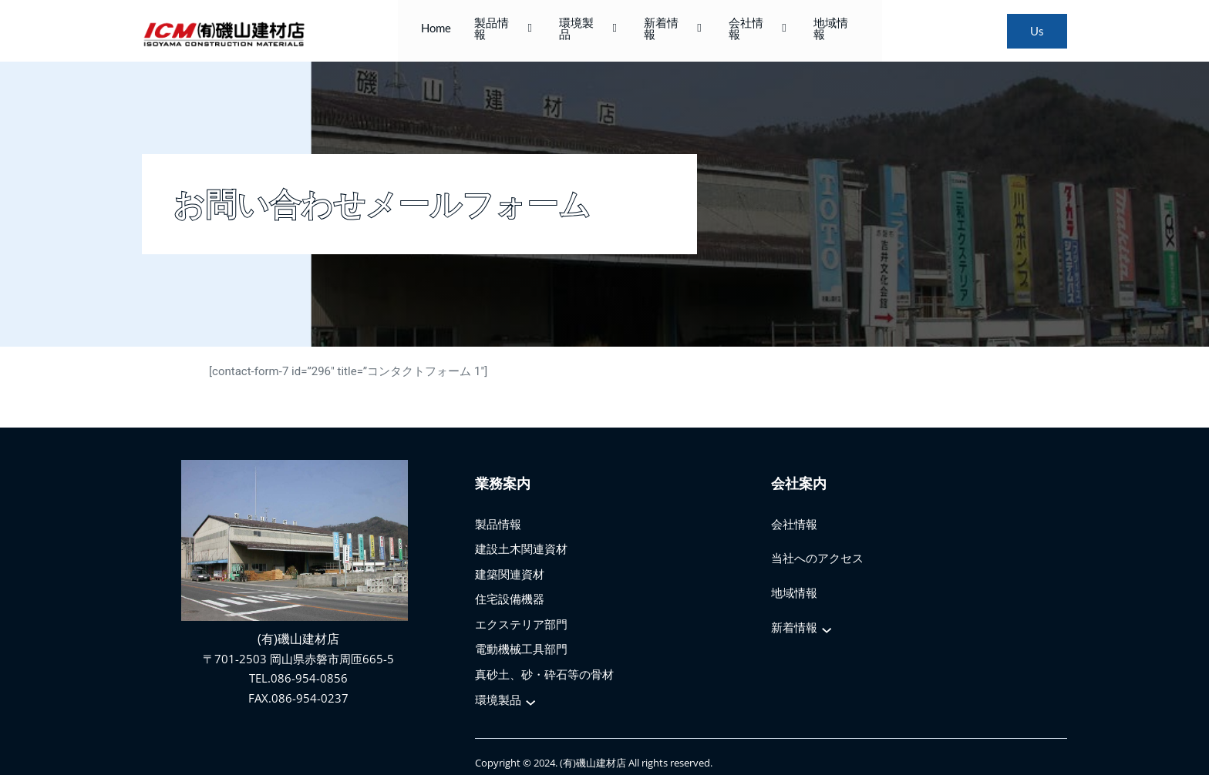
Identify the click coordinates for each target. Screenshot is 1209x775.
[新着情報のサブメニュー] (827, 621)
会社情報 (748, 31)
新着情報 (671, 31)
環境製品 (593, 31)
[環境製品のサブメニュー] (531, 694)
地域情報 (822, 31)
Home (451, 31)
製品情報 (516, 31)
